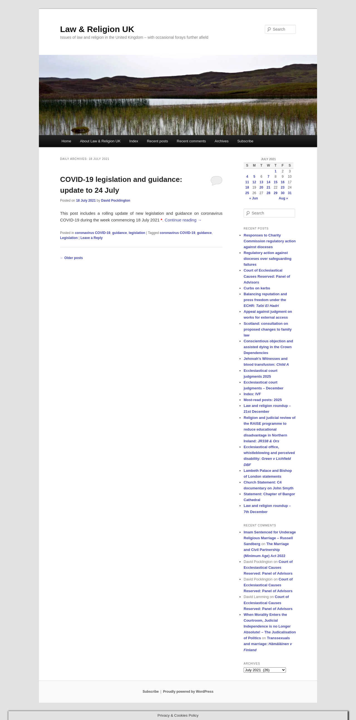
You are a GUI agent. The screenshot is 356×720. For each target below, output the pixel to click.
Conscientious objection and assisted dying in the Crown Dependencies (268, 347)
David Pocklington (115, 200)
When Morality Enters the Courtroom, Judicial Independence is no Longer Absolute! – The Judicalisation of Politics (270, 626)
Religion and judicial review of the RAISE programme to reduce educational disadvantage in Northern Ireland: (269, 429)
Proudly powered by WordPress (188, 692)
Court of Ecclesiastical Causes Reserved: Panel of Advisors (267, 276)
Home (66, 141)
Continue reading (183, 220)
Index (133, 141)
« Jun (253, 198)
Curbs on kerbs (257, 288)
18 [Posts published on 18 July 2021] (247, 187)
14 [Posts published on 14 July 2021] (268, 182)
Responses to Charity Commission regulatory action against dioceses (270, 241)
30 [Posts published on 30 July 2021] (283, 193)
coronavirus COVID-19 (92, 233)
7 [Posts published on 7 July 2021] (269, 177)
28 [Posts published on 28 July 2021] (268, 193)
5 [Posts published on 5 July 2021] (254, 177)
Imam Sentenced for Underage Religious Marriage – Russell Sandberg (270, 538)
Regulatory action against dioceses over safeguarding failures (267, 259)
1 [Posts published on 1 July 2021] (275, 171)
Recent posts (157, 141)
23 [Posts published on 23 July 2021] (283, 187)
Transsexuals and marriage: (268, 644)
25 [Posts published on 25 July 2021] (247, 193)
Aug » (283, 198)
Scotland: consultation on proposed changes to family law (268, 329)
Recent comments (191, 141)
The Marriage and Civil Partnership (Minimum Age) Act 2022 (266, 550)
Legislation (69, 238)
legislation (137, 233)
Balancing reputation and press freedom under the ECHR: (265, 300)
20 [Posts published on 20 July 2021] (261, 187)
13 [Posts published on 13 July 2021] (261, 182)
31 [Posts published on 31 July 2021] (289, 193)
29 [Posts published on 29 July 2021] (275, 193)
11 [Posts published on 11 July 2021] (247, 182)
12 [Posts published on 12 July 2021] (254, 182)
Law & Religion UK (97, 29)
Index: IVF (252, 394)
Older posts (71, 258)
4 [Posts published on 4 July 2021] (247, 177)
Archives (222, 141)
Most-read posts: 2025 (263, 400)
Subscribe (245, 141)
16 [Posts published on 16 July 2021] (283, 182)
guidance (119, 233)
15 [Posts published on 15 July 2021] (275, 182)
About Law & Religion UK (100, 141)
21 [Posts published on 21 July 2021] (268, 187)
